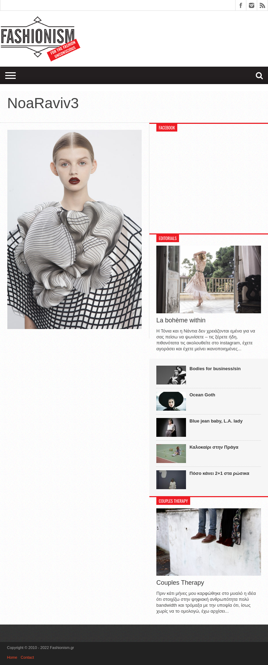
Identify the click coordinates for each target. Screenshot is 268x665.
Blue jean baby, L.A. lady (216, 421)
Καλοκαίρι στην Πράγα (213, 447)
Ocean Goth (202, 394)
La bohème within (181, 320)
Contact (27, 657)
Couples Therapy (180, 582)
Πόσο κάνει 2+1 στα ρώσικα (219, 473)
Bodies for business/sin (215, 368)
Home (12, 657)
